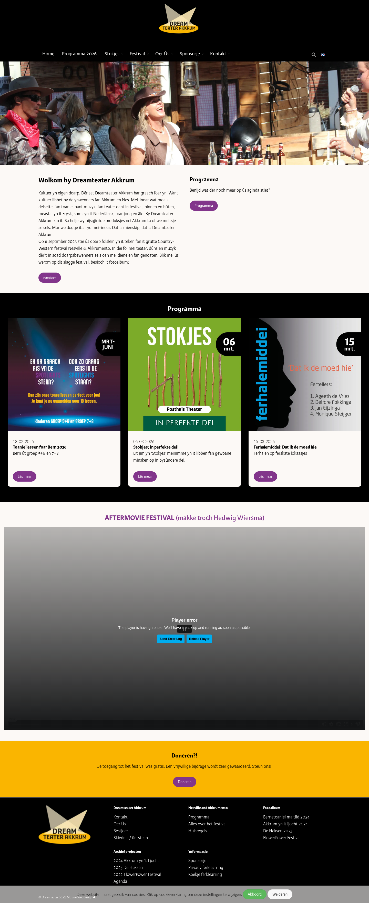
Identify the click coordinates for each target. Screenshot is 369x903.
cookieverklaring (173, 894)
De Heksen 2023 (277, 831)
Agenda (120, 881)
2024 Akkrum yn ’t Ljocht (136, 860)
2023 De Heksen (128, 867)
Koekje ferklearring (205, 874)
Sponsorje (190, 54)
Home (48, 54)
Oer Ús (162, 54)
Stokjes (112, 54)
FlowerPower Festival (282, 837)
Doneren (184, 782)
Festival (137, 54)
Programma (203, 205)
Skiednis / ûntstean (131, 837)
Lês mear (25, 476)
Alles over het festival (207, 824)
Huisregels (197, 831)
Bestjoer (121, 831)
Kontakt (218, 54)
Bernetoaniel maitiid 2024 (286, 817)
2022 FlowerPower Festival (137, 874)
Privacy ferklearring (205, 867)
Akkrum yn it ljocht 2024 (285, 824)
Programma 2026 (79, 54)
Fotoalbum (49, 277)
